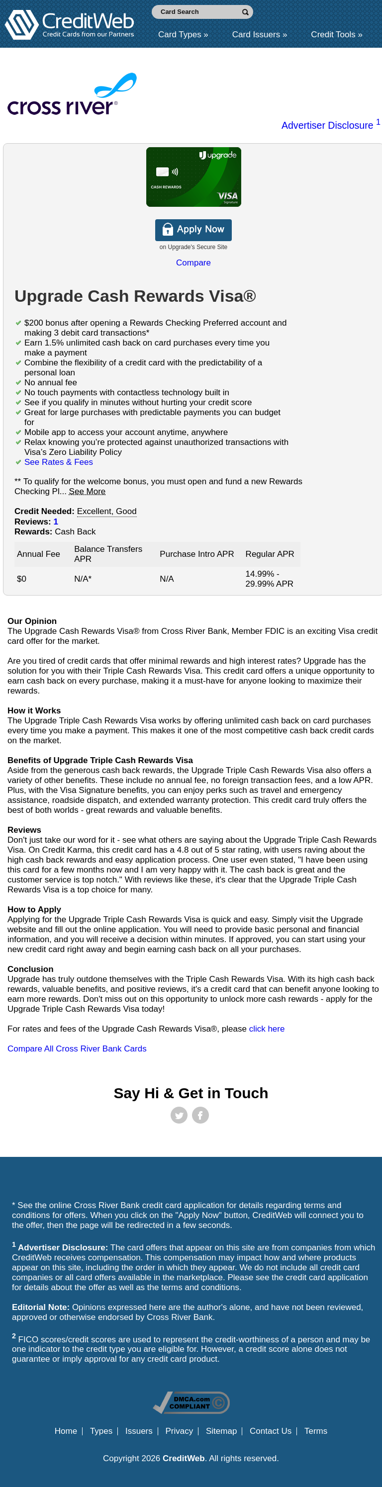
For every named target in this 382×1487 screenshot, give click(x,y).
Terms (315, 1431)
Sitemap (221, 1431)
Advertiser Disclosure (331, 125)
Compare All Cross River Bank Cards (77, 1048)
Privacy (179, 1431)
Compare (193, 262)
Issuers (139, 1431)
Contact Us (270, 1431)
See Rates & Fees (58, 462)
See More (87, 491)
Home (66, 1431)
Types (101, 1431)
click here (267, 1029)
